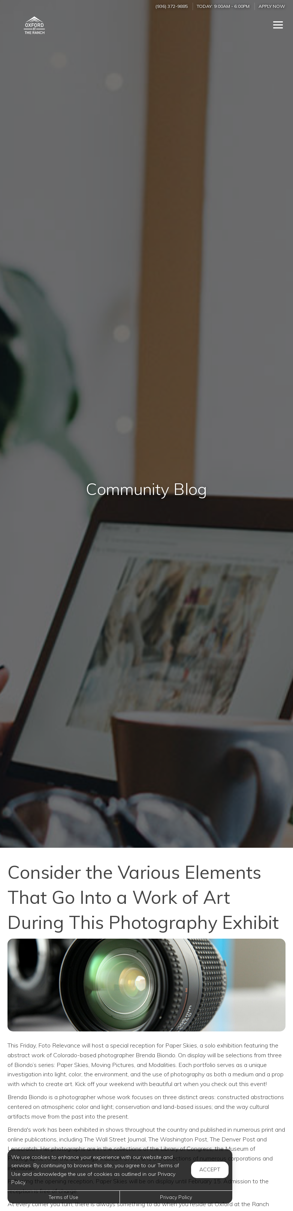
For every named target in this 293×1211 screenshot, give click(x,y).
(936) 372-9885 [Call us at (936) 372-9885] (171, 6)
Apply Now (272, 6)
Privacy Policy (176, 1197)
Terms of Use (63, 1197)
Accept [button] (209, 1169)
